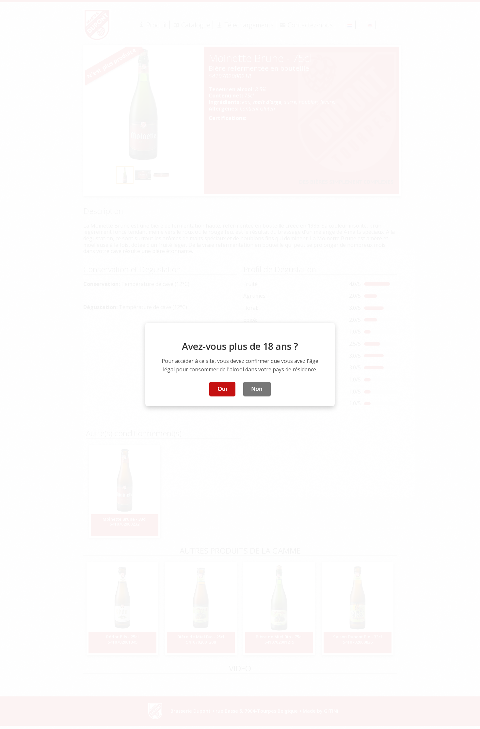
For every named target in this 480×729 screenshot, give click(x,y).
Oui (222, 389)
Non (257, 389)
